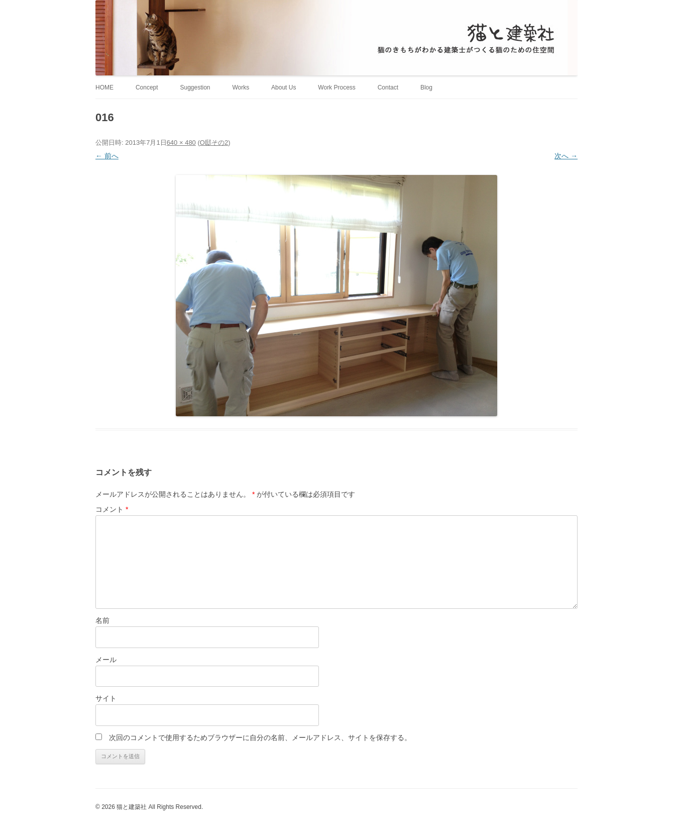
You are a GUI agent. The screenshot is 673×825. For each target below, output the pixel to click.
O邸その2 (214, 142)
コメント (111, 509)
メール (106, 660)
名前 (102, 620)
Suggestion (195, 87)
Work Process (336, 87)
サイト (106, 698)
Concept (147, 87)
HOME (104, 87)
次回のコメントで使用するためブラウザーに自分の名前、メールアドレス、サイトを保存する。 (260, 738)
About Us (283, 87)
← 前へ (107, 156)
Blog (426, 87)
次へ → (566, 156)
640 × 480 (181, 142)
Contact (388, 87)
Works (240, 87)
